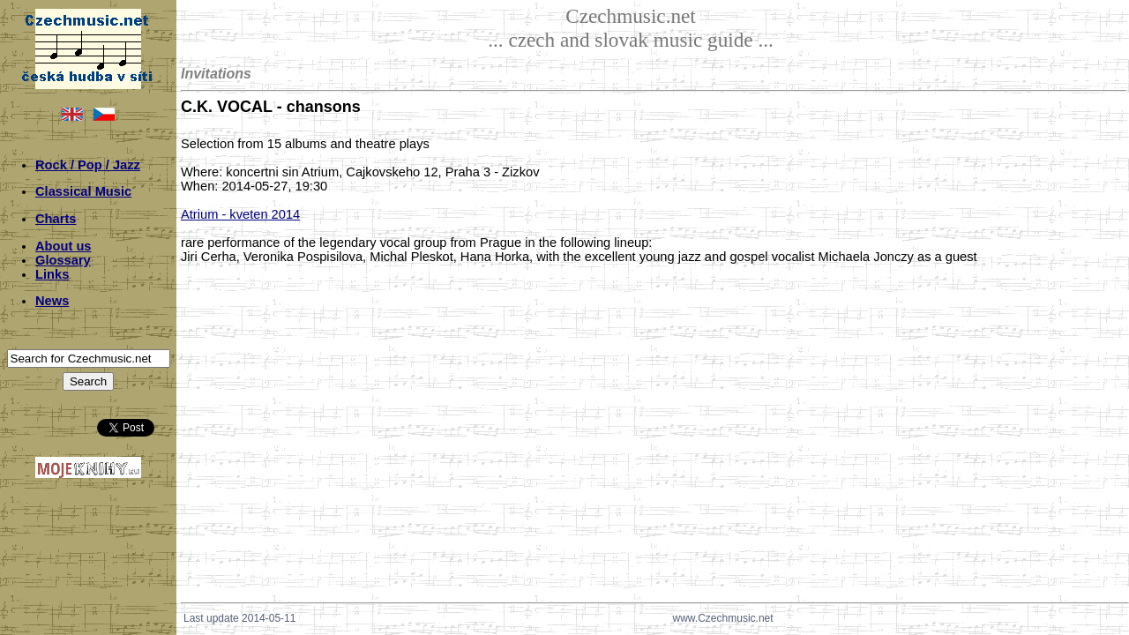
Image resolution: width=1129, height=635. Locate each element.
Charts (55, 219)
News (52, 301)
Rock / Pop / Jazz (87, 165)
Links (52, 274)
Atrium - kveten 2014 (240, 214)
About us (63, 246)
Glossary (63, 260)
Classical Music (83, 191)
